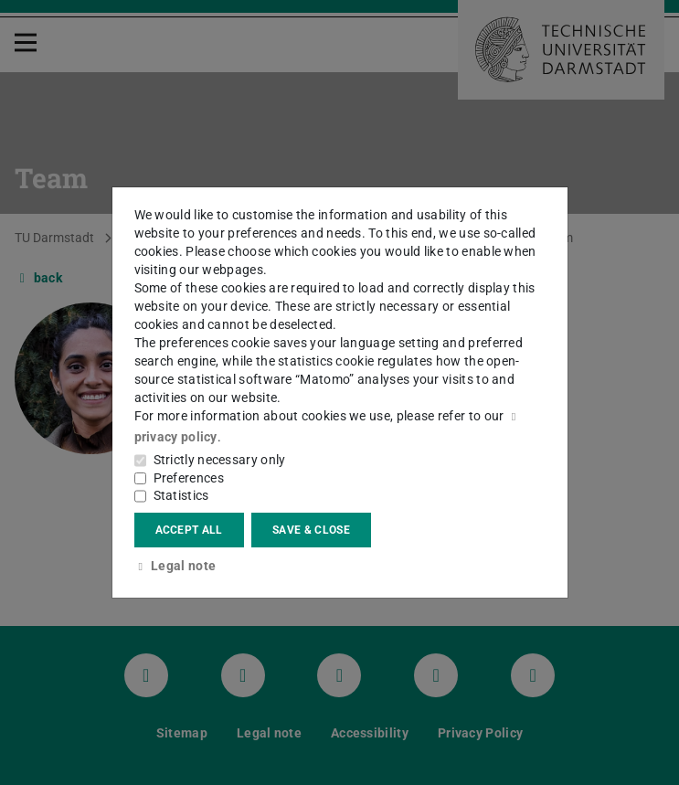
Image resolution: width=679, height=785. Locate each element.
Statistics (181, 495)
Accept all (189, 530)
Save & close (311, 530)
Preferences (189, 478)
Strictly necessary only (220, 459)
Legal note (175, 565)
